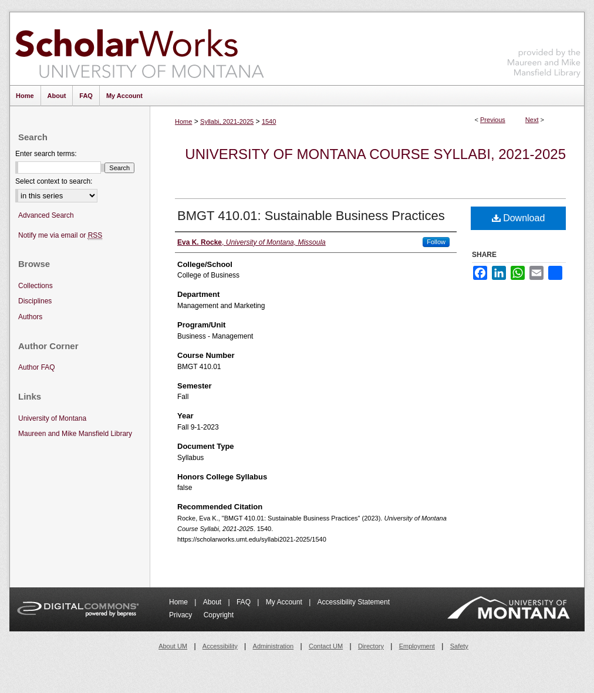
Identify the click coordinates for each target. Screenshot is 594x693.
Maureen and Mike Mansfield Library (544, 46)
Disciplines (35, 301)
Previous (492, 119)
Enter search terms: (46, 154)
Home (183, 121)
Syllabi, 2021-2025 (227, 121)
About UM (172, 646)
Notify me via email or (60, 235)
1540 (269, 121)
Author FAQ (36, 367)
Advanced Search (46, 215)
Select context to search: (53, 181)
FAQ (244, 602)
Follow (436, 241)
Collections (35, 286)
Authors (30, 317)
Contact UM (326, 646)
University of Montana (52, 418)
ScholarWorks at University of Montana (139, 48)
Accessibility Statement (354, 602)
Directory (371, 646)
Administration (273, 646)
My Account (285, 602)
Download (518, 218)
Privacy (181, 615)
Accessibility (220, 646)
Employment (417, 646)
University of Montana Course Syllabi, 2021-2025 (375, 154)
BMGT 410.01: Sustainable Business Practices (311, 215)
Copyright (219, 615)
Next (532, 119)
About (213, 602)
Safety (459, 646)
